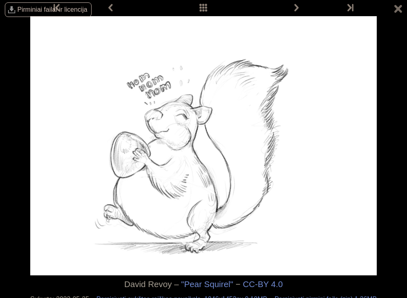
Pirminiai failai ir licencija (52, 9)
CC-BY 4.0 (263, 284)
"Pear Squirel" (207, 284)
